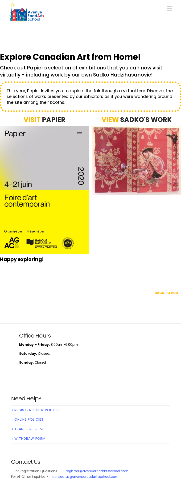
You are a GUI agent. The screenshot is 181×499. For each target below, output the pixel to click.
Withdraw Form (28, 438)
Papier (53, 119)
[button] (169, 9)
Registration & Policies (35, 410)
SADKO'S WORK (146, 119)
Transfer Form (27, 429)
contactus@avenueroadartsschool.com (85, 476)
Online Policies (27, 419)
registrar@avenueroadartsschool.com (96, 471)
